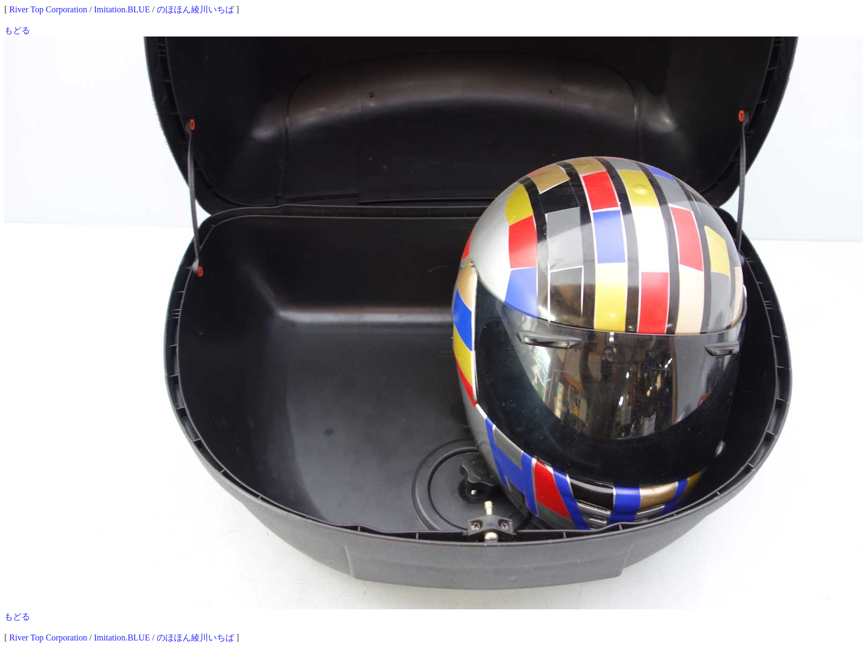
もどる (17, 30)
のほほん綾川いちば (195, 9)
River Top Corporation (48, 9)
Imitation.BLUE (122, 9)
